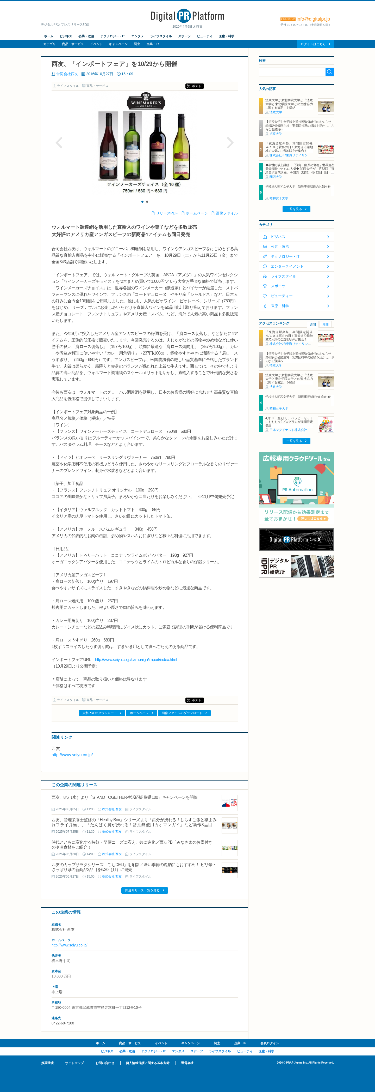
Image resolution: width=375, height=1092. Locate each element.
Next (230, 142)
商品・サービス (73, 44)
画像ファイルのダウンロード (182, 713)
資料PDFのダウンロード (100, 713)
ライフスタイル (161, 36)
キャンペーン (118, 44)
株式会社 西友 (112, 809)
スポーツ (184, 36)
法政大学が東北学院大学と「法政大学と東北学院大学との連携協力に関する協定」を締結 (289, 104)
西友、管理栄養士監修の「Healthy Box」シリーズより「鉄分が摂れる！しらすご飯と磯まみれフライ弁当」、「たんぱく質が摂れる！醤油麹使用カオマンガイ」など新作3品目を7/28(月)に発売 (134, 825)
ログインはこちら (313, 44)
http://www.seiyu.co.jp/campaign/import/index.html (136, 659)
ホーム (48, 36)
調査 (137, 44)
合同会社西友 (67, 74)
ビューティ (205, 36)
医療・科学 (226, 36)
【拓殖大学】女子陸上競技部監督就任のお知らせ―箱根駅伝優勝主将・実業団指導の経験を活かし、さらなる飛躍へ (299, 125)
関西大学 (276, 177)
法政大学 (276, 112)
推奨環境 (47, 1063)
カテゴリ (49, 44)
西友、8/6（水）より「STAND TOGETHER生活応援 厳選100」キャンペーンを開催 (125, 797)
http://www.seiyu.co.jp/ (72, 755)
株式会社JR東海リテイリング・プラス (296, 155)
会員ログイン (269, 1043)
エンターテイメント (287, 266)
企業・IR (152, 44)
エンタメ (137, 36)
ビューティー (282, 296)
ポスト (196, 86)
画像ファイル (227, 213)
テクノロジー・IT (112, 36)
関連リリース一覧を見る (142, 890)
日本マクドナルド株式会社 (288, 430)
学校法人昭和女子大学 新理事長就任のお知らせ (298, 186)
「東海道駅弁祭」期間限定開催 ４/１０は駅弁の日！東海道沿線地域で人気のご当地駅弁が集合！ (290, 147)
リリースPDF (167, 213)
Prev (59, 142)
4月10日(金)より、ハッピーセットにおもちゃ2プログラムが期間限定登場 (289, 422)
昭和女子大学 (279, 198)
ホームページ (197, 213)
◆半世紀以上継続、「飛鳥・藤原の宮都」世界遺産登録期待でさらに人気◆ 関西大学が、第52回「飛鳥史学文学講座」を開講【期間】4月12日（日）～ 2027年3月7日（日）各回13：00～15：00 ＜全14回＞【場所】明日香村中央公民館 (299, 172)
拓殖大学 (276, 134)
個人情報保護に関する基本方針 (148, 1063)
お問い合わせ (105, 1063)
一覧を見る (294, 209)
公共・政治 (86, 36)
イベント (96, 44)
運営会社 (187, 1063)
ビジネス (66, 36)
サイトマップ (74, 1063)
